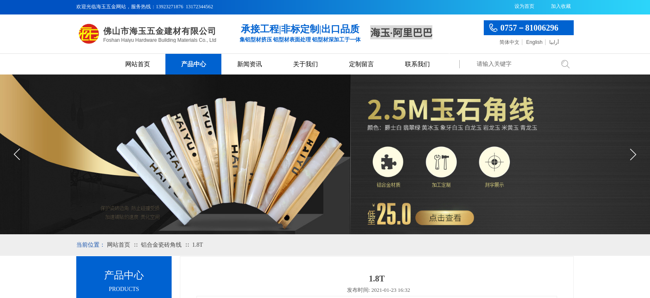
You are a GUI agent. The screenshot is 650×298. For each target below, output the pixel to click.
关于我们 (305, 64)
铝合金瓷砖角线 (161, 245)
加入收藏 (561, 6)
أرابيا (554, 42)
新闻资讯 (249, 64)
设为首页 (524, 6)
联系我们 (417, 64)
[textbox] (513, 64)
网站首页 (137, 64)
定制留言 (361, 64)
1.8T (197, 245)
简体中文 (509, 42)
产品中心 (193, 64)
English (534, 42)
